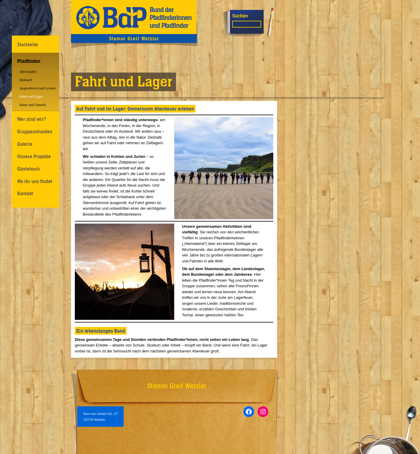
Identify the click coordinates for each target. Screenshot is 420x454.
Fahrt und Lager (31, 96)
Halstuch (25, 80)
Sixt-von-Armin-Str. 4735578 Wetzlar (100, 416)
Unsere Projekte (34, 156)
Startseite (27, 44)
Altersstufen (27, 72)
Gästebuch (28, 169)
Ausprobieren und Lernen (37, 88)
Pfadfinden (28, 61)
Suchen (240, 16)
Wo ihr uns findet (34, 181)
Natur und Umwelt (32, 105)
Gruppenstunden (34, 131)
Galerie (25, 144)
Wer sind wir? (31, 119)
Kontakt (25, 193)
